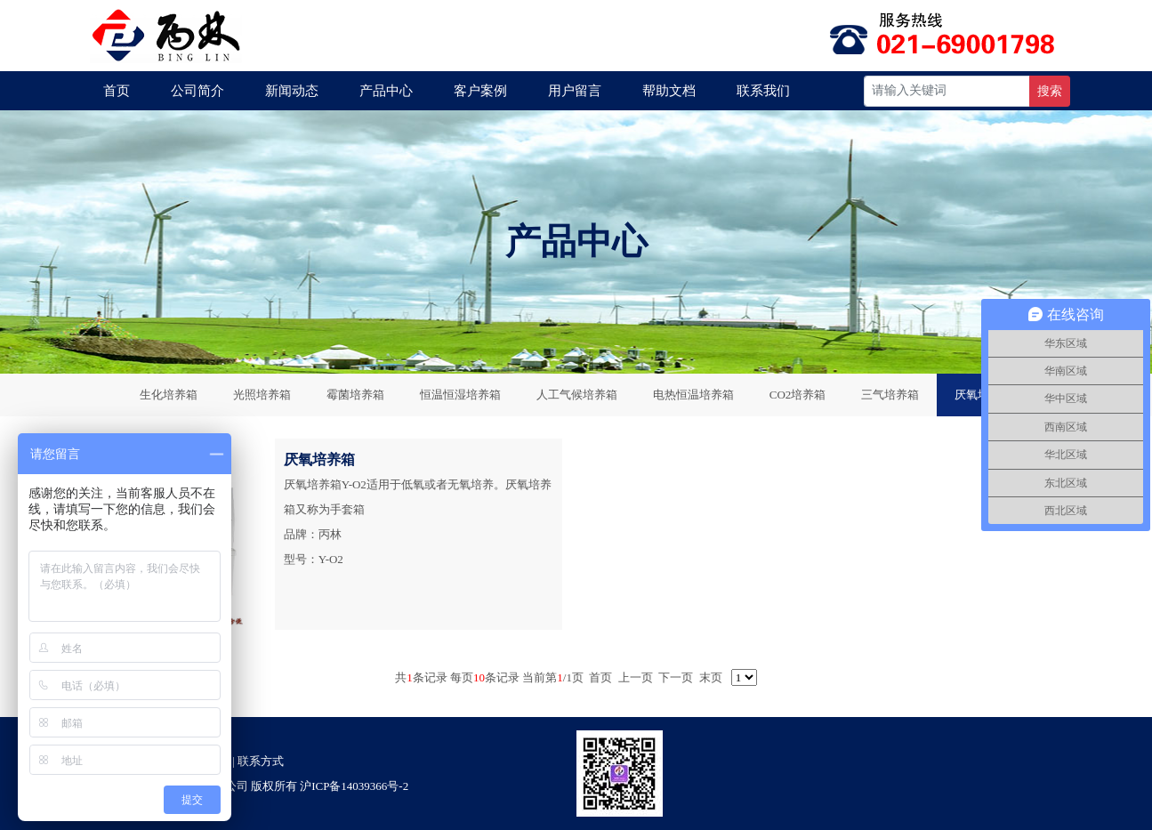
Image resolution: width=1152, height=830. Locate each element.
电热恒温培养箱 (693, 394)
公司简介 (197, 91)
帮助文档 (669, 91)
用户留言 (574, 91)
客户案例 (480, 91)
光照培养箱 (262, 394)
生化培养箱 (168, 394)
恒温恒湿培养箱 (460, 394)
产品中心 (386, 91)
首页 (116, 91)
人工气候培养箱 (576, 394)
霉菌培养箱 (355, 394)
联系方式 (261, 761)
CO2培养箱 (797, 394)
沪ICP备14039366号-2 (354, 786)
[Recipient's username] (947, 91)
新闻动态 (291, 91)
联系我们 (763, 91)
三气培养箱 (890, 394)
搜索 (1049, 91)
